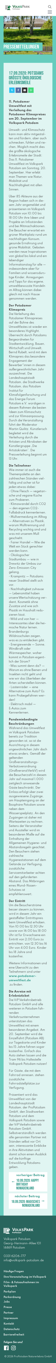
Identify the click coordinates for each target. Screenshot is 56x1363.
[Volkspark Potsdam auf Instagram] (13, 1348)
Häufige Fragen (14, 1271)
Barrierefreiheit (14, 1334)
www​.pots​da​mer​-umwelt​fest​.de (22, 978)
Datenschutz (12, 1329)
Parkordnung (12, 1297)
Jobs (7, 1301)
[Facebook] (18, 90)
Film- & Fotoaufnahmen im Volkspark (21, 1284)
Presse (8, 1307)
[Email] (24, 90)
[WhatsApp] (31, 90)
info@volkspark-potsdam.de (24, 1260)
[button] (49, 11)
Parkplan (10, 1291)
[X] (12, 90)
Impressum (11, 1318)
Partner (8, 1312)
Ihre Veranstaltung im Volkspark (25, 1277)
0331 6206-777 (15, 1256)
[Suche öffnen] (49, 7)
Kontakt (9, 1323)
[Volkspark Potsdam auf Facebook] (7, 1348)
